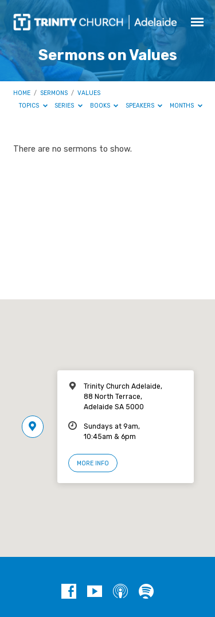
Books (104, 105)
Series (68, 105)
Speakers (144, 105)
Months (186, 105)
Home (21, 93)
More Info (93, 463)
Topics (33, 105)
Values (88, 93)
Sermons (54, 93)
